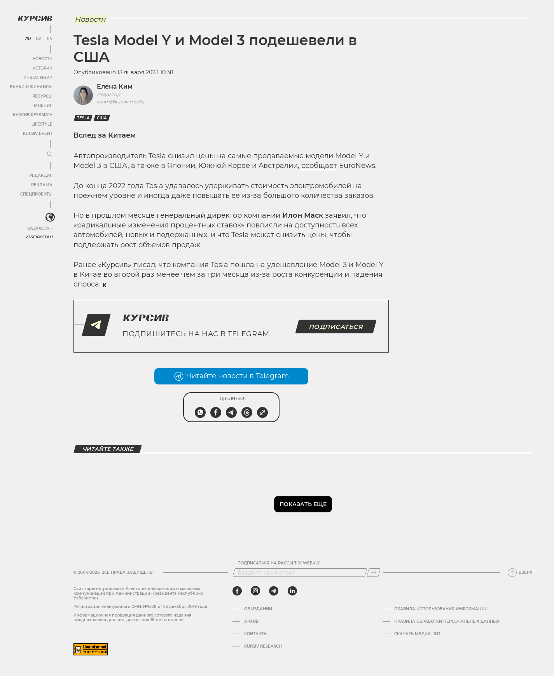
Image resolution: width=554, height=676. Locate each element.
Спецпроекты (36, 194)
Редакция (40, 175)
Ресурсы (42, 96)
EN (49, 39)
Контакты (255, 634)
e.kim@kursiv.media (120, 102)
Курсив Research (32, 114)
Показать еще (303, 504)
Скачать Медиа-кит (417, 634)
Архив (251, 621)
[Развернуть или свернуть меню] (49, 155)
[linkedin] (292, 591)
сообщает (319, 165)
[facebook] (237, 591)
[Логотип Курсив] (34, 18)
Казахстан (39, 228)
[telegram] (273, 591)
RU (28, 39)
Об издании (258, 609)
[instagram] (255, 591)
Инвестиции (37, 77)
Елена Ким (115, 86)
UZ (39, 39)
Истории (42, 68)
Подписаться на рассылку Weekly (279, 563)
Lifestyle (41, 124)
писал (144, 264)
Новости (42, 58)
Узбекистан (38, 236)
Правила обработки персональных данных (447, 621)
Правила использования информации (441, 609)
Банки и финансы (31, 86)
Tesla (83, 118)
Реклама (41, 184)
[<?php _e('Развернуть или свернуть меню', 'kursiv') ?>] (50, 217)
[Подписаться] (373, 572)
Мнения (43, 105)
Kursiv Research (263, 646)
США (102, 118)
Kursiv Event (37, 133)
